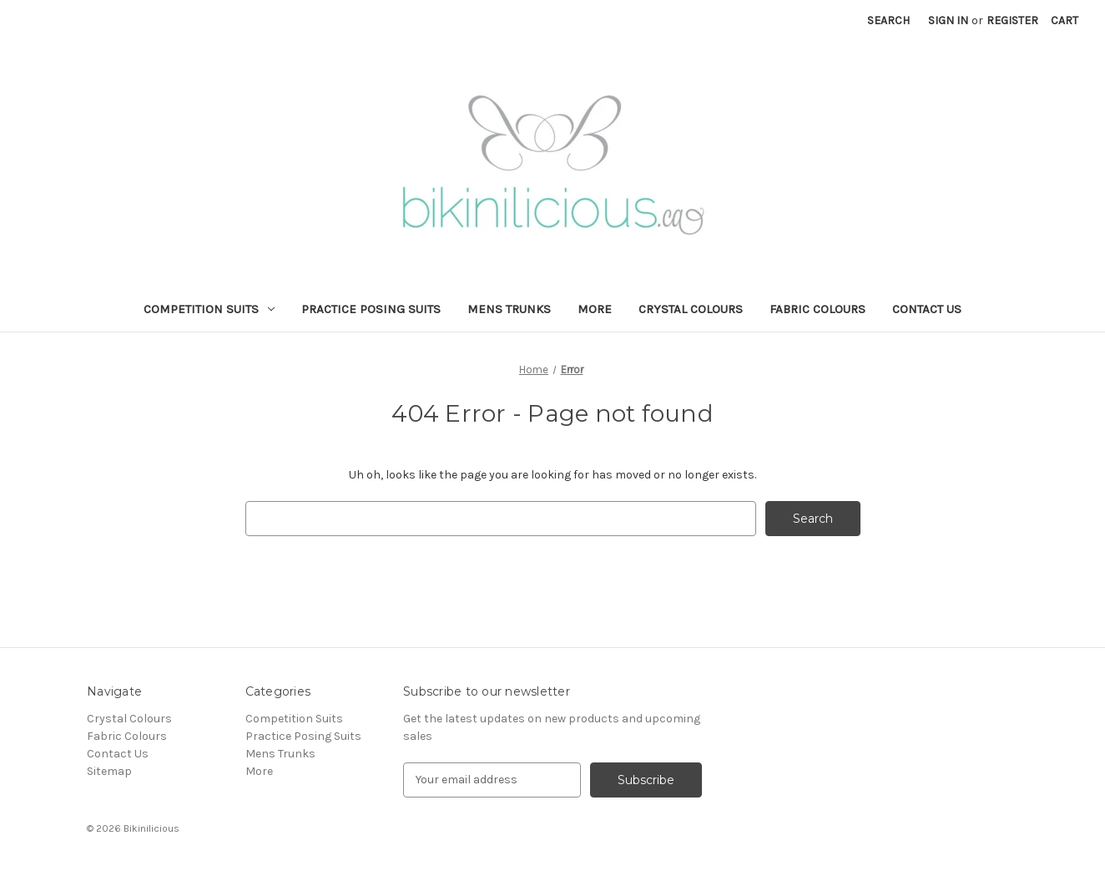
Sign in (948, 20)
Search (888, 20)
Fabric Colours (817, 308)
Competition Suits (209, 308)
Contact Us (926, 308)
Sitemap (109, 771)
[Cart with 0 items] (1064, 20)
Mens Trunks (509, 308)
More (595, 308)
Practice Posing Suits (371, 308)
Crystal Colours (690, 308)
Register (1012, 20)
